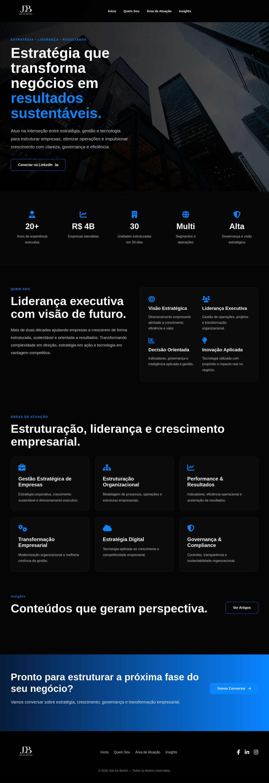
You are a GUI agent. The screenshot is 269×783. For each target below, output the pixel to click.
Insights (185, 11)
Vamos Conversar (234, 688)
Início (112, 11)
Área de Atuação (159, 11)
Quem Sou (131, 11)
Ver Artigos (242, 607)
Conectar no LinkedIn (38, 165)
